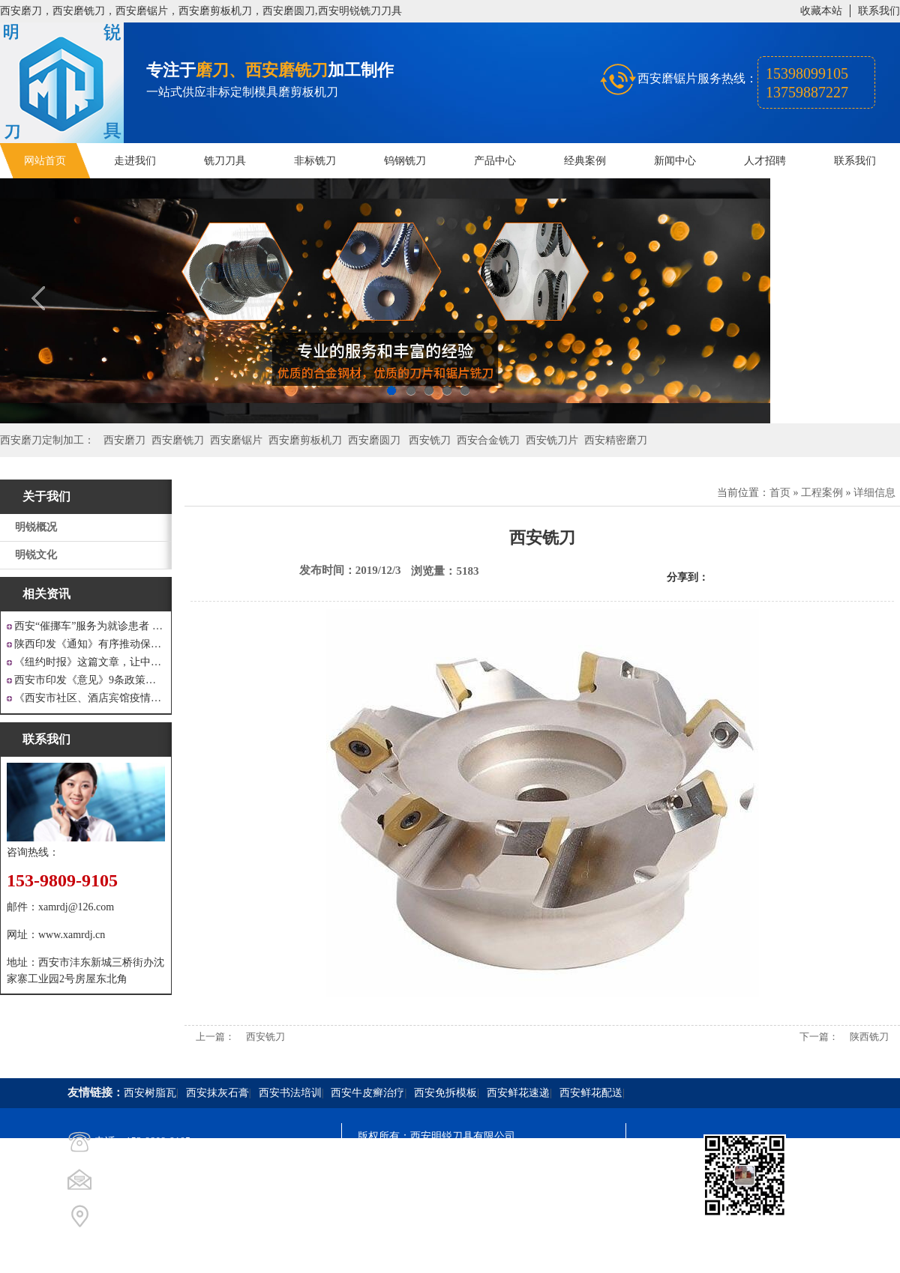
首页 (780, 492)
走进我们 (135, 160)
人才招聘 (765, 160)
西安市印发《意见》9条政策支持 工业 (89, 680)
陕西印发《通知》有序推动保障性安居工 (89, 644)
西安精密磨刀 (615, 440)
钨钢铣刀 (405, 160)
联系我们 (879, 10)
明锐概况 (36, 527)
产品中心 (495, 160)
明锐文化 (36, 554)
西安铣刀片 (552, 440)
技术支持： (384, 1217)
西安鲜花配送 (591, 1092)
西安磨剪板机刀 (305, 440)
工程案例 (822, 492)
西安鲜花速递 (518, 1092)
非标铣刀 (315, 160)
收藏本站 (821, 10)
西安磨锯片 (236, 440)
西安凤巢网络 (441, 1217)
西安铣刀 (430, 440)
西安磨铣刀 (178, 440)
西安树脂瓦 (150, 1092)
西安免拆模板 (445, 1092)
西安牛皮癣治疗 (367, 1092)
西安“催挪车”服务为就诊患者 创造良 (89, 626)
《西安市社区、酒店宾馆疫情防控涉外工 (89, 698)
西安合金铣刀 (488, 440)
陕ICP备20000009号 (466, 1163)
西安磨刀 (125, 440)
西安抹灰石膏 (217, 1092)
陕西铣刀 (869, 1036)
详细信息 (875, 492)
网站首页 (45, 160)
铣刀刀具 (225, 160)
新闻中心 (675, 160)
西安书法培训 (290, 1092)
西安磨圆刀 (374, 440)
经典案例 (585, 160)
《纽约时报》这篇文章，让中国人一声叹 (89, 662)
